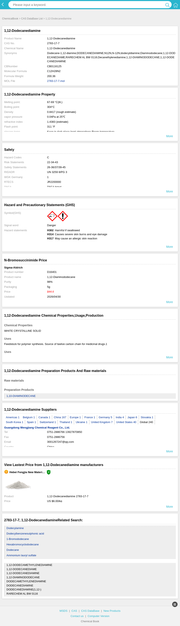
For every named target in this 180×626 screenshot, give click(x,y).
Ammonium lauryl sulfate (21, 555)
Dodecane (12, 549)
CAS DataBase (90, 610)
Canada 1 (44, 417)
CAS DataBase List (32, 18)
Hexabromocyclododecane (22, 544)
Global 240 (146, 422)
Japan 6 (132, 417)
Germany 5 (105, 417)
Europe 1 (75, 417)
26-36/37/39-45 (56, 167)
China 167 (60, 417)
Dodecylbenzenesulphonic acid (25, 533)
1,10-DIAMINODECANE (21, 396)
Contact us (77, 616)
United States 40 (126, 422)
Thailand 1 (65, 422)
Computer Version (98, 616)
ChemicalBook (10, 18)
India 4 (120, 417)
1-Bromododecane (17, 539)
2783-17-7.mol (56, 81)
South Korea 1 (14, 422)
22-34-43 (52, 162)
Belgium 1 (29, 417)
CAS (74, 610)
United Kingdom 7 (102, 422)
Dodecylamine (15, 528)
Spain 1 (31, 422)
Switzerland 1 (48, 422)
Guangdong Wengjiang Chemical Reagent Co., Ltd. (37, 427)
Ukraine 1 (81, 422)
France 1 (89, 417)
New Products (111, 610)
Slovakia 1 (147, 417)
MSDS (64, 610)
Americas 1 (12, 417)
